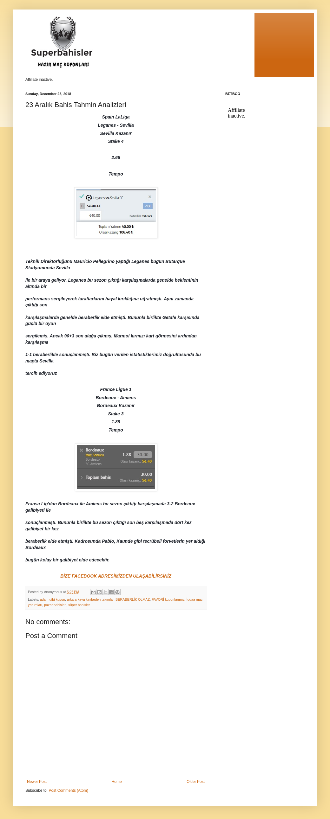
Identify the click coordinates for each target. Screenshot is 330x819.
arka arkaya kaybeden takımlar (90, 599)
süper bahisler (79, 605)
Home (117, 781)
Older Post (196, 781)
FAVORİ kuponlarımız (168, 599)
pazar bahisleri (55, 605)
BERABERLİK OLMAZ (133, 599)
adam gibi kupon (52, 599)
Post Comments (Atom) (68, 790)
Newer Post (37, 781)
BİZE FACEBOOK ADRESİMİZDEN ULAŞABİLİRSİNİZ (115, 576)
